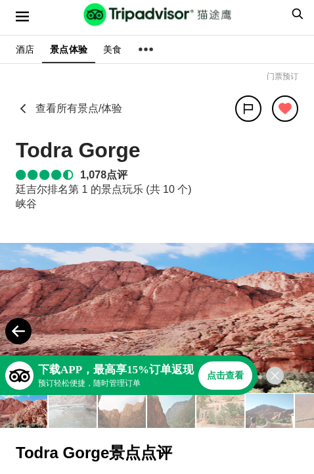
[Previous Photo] (18, 331)
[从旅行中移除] (285, 108)
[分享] (248, 108)
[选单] (22, 16)
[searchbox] (295, 14)
